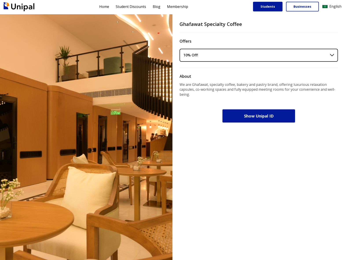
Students (268, 6)
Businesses (302, 6)
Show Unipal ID (259, 116)
